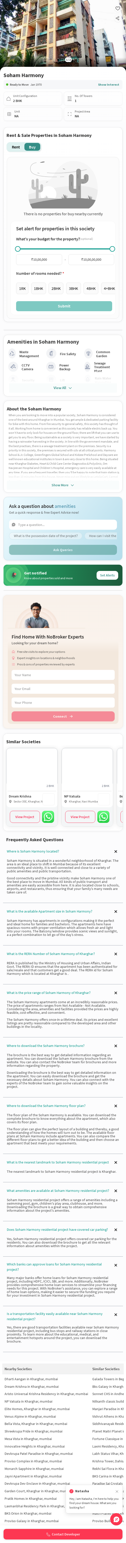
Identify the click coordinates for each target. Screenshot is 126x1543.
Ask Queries (63, 550)
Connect (63, 716)
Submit (64, 305)
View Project (24, 817)
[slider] (18, 249)
